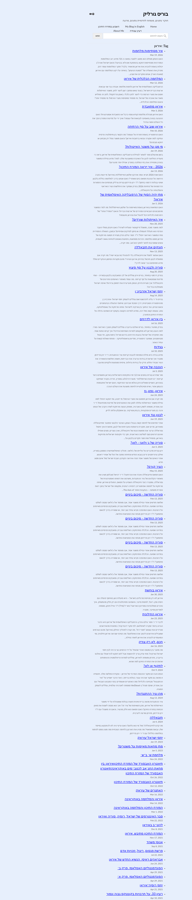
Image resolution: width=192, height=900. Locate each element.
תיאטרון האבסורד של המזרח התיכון (106, 782)
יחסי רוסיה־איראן (119, 885)
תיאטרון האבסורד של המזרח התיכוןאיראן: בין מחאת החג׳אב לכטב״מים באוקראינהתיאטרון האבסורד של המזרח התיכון (100, 768)
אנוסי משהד (123, 842)
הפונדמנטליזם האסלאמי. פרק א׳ (108, 876)
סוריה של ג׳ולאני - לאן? (115, 442)
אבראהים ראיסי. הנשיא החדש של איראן (104, 859)
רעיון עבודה (104, 30)
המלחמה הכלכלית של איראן (111, 78)
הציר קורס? (123, 466)
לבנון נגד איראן (121, 415)
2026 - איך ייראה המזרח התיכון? (109, 167)
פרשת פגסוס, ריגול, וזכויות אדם (110, 850)
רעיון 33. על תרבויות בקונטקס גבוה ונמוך (103, 894)
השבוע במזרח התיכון (77, 26)
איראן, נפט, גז (122, 391)
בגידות (127, 347)
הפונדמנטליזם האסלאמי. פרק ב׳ (108, 868)
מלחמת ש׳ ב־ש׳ (120, 755)
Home (122, 26)
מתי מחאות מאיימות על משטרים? (108, 746)
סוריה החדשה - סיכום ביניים (112, 494)
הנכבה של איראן (120, 367)
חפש (66, 36)
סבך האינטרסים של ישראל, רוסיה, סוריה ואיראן (99, 816)
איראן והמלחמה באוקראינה (112, 799)
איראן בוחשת (122, 590)
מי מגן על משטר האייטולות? (112, 146)
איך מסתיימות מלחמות (116, 51)
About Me (87, 30)
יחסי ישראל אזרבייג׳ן (117, 291)
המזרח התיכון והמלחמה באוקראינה (106, 807)
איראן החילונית (121, 614)
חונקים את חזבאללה (117, 247)
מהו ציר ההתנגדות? (118, 693)
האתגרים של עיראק (117, 790)
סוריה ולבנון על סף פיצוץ (114, 267)
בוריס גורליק (124, 14)
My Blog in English (103, 26)
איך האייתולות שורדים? (116, 219)
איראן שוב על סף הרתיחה (113, 126)
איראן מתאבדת (121, 106)
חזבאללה (124, 717)
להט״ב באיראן (121, 825)
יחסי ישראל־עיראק (118, 737)
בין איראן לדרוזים (119, 319)
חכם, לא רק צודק (119, 642)
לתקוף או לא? (121, 666)
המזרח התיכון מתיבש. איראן (112, 833)
